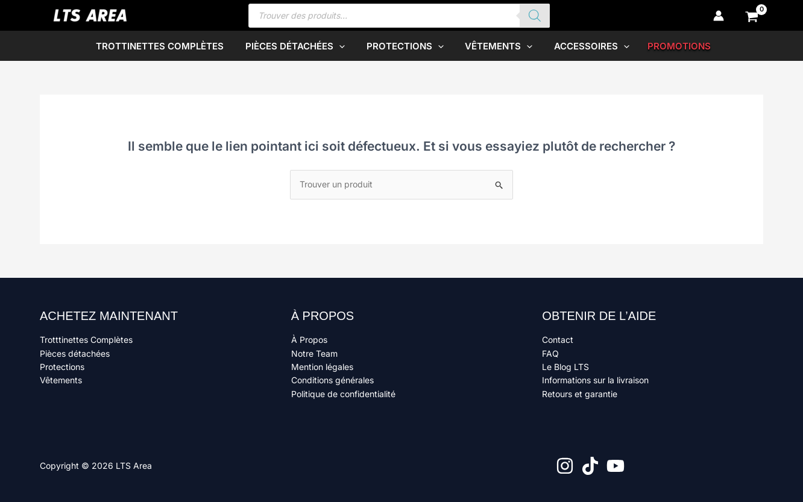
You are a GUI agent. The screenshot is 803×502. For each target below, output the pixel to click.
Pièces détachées (75, 353)
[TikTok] (590, 466)
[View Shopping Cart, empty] (752, 15)
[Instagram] (565, 466)
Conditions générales (332, 380)
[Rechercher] (535, 16)
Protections (62, 367)
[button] (342, 46)
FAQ (550, 353)
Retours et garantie (579, 394)
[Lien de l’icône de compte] (718, 15)
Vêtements (61, 380)
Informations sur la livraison (595, 380)
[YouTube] (615, 466)
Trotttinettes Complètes (86, 339)
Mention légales (322, 367)
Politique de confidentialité (343, 394)
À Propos (309, 339)
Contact (557, 339)
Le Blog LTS (565, 367)
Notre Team (314, 353)
